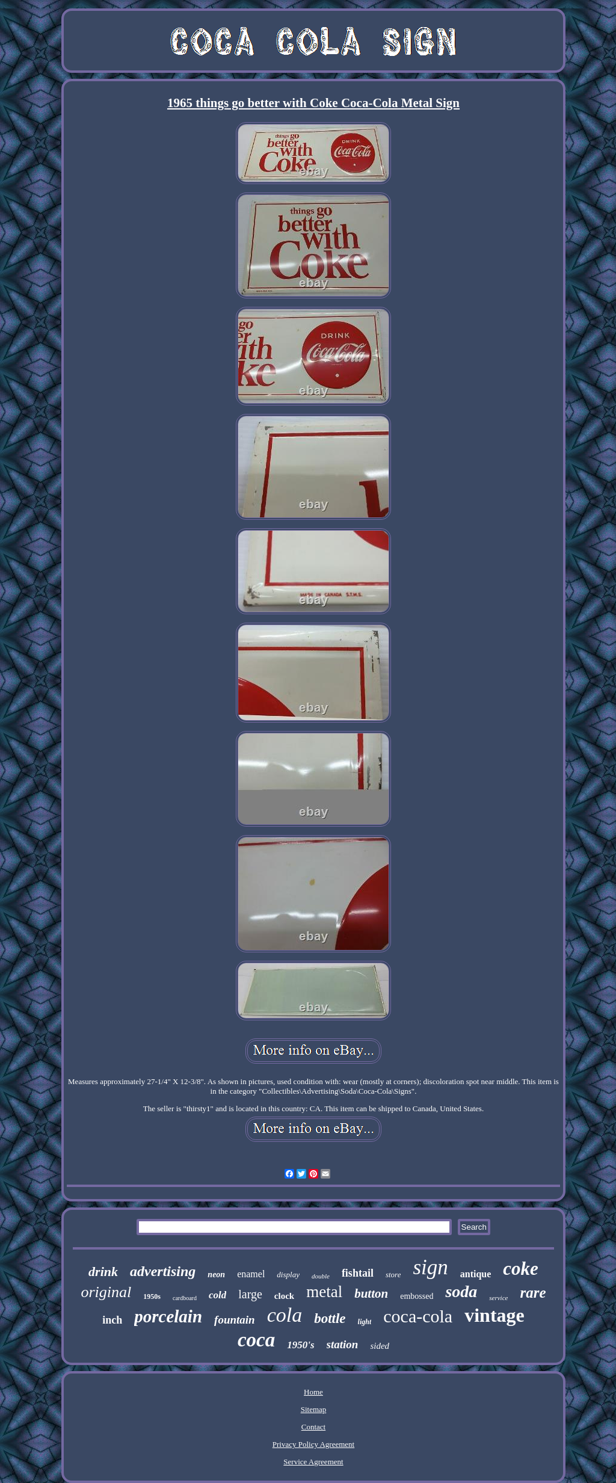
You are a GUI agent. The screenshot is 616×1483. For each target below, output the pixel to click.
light (365, 1322)
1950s (152, 1296)
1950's (300, 1345)
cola (285, 1315)
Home (313, 1391)
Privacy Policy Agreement (313, 1444)
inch (112, 1320)
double (321, 1276)
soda (461, 1291)
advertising (163, 1271)
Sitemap (314, 1409)
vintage (494, 1315)
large (250, 1294)
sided (379, 1346)
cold (217, 1295)
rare (533, 1292)
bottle (329, 1318)
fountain (234, 1319)
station (343, 1344)
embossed (416, 1296)
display (288, 1274)
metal (324, 1292)
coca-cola (417, 1316)
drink (103, 1271)
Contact (313, 1426)
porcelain (168, 1316)
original (106, 1292)
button (371, 1293)
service (498, 1297)
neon (216, 1274)
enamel (251, 1274)
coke (520, 1268)
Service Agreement (313, 1461)
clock (284, 1296)
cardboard (185, 1298)
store (393, 1274)
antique (475, 1274)
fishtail (358, 1273)
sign (430, 1267)
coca (256, 1340)
